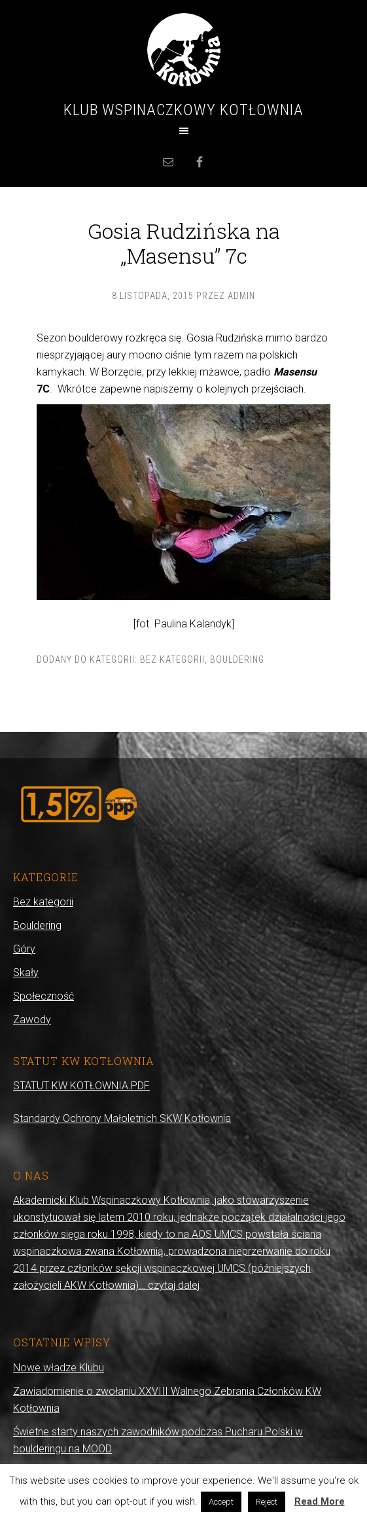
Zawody (32, 1019)
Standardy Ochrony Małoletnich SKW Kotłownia (122, 1118)
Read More (319, 1501)
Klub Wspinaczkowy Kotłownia (183, 110)
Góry (24, 949)
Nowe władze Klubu (58, 1367)
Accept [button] (221, 1502)
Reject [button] (266, 1502)
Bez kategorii (172, 659)
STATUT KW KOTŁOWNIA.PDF (81, 1085)
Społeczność (43, 996)
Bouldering (237, 659)
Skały (26, 972)
